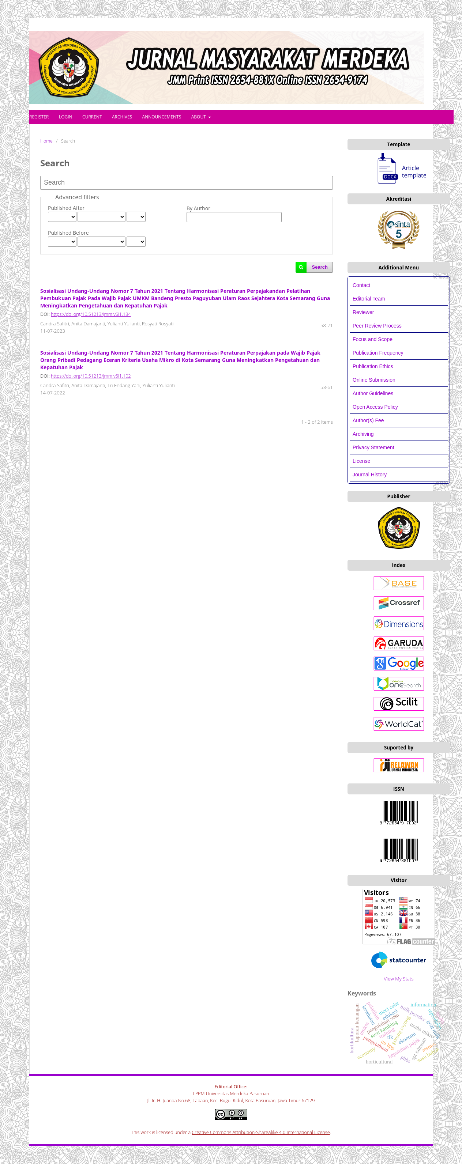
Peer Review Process (377, 326)
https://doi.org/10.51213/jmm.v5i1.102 (91, 376)
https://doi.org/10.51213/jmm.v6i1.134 (91, 314)
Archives (122, 117)
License (361, 461)
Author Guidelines (373, 393)
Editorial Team (369, 299)
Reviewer (363, 312)
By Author (198, 208)
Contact (361, 285)
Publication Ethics (373, 366)
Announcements (161, 117)
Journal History (370, 474)
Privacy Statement (373, 447)
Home (46, 141)
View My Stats (398, 978)
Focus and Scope (372, 339)
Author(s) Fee (368, 420)
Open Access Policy (375, 407)
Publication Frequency (378, 353)
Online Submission (374, 380)
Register (39, 117)
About (199, 117)
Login (65, 117)
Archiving (363, 434)
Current (92, 117)
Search (320, 267)
